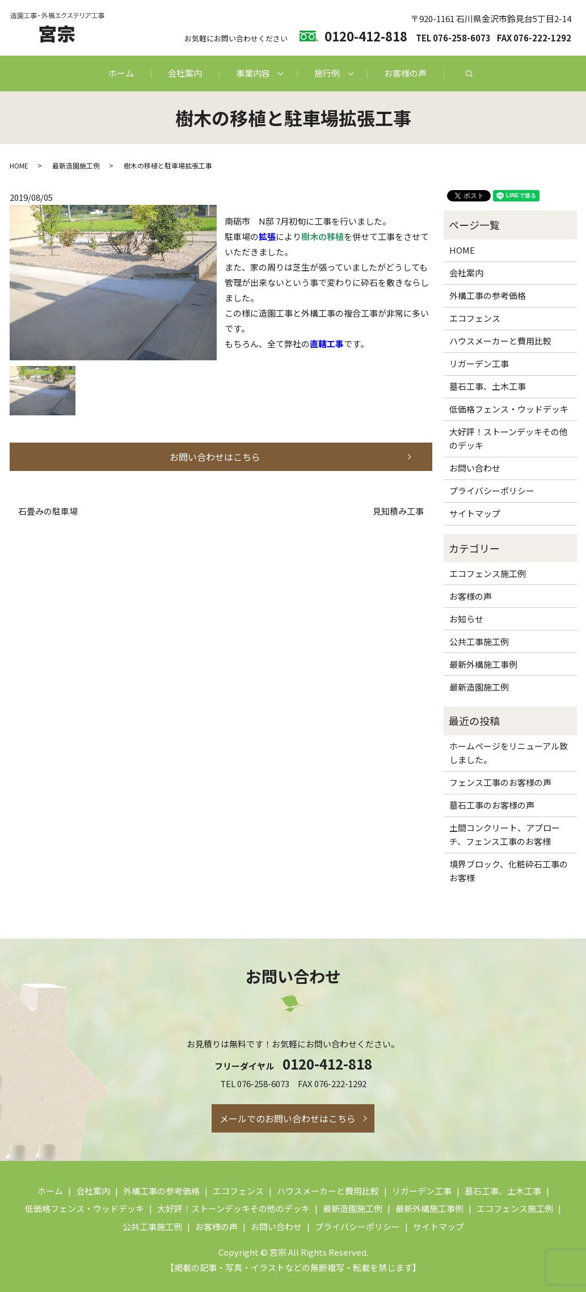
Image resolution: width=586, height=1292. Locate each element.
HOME (19, 165)
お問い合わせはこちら (215, 457)
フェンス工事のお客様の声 (500, 782)
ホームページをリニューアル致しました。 (508, 752)
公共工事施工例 (479, 641)
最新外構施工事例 (483, 664)
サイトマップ (474, 513)
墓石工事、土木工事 (487, 386)
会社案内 (185, 73)
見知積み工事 (398, 511)
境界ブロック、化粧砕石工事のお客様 (508, 870)
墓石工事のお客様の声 (491, 805)
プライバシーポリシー (491, 490)
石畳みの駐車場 (48, 511)
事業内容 (253, 73)
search (469, 73)
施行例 (327, 73)
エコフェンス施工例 (487, 573)
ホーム (121, 73)
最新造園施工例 (76, 165)
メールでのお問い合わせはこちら (288, 1118)
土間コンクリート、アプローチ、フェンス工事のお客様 (504, 834)
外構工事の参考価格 (487, 295)
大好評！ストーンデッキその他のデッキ (508, 438)
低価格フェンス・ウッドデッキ (508, 409)
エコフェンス (474, 318)
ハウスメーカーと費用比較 (500, 341)
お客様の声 (405, 73)
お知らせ (466, 619)
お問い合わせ (474, 468)
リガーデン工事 (479, 363)
